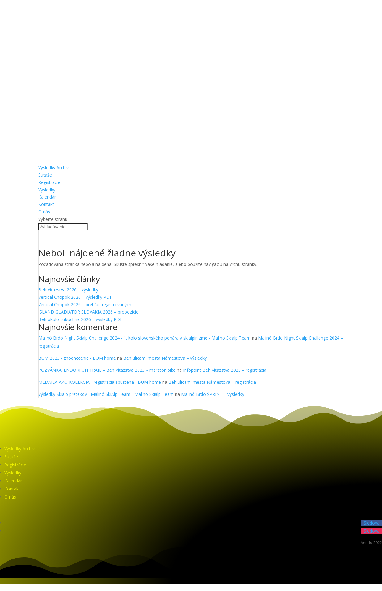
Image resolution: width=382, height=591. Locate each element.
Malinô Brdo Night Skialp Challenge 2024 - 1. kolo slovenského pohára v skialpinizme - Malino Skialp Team (144, 338)
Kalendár (47, 197)
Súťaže (45, 175)
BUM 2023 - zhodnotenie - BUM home (77, 358)
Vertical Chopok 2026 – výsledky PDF (75, 297)
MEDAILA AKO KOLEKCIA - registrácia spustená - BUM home (99, 382)
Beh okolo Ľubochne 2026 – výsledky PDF (80, 319)
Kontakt (46, 204)
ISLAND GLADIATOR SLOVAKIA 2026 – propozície (88, 312)
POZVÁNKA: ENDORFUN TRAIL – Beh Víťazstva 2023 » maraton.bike (107, 370)
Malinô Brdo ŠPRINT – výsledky (212, 394)
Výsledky (46, 190)
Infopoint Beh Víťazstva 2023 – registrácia (224, 370)
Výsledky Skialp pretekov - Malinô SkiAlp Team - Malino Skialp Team (106, 394)
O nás (44, 212)
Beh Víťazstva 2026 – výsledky (68, 290)
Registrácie (49, 182)
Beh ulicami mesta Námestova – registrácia (212, 382)
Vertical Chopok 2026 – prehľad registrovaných (84, 304)
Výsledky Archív (53, 167)
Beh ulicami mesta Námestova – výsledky (165, 358)
